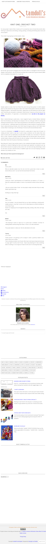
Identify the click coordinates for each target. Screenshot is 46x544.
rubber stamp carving (17, 372)
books (3, 157)
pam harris (7, 176)
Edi (6, 165)
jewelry (18, 367)
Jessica (6, 218)
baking (11, 362)
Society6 (3, 294)
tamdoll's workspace (17, 541)
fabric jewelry (5, 364)
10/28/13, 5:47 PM (8, 178)
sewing (26, 372)
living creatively (32, 367)
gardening (16, 364)
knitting (8, 157)
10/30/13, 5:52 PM (8, 200)
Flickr (2, 295)
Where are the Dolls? (19, 426)
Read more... (33, 324)
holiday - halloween (36, 364)
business (26, 362)
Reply (44, 173)
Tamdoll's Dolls (36, 1)
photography (17, 370)
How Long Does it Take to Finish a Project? (25, 399)
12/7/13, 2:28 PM (8, 235)
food (11, 364)
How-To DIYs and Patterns (8, 1)
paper (10, 370)
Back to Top (42, 541)
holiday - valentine (6, 367)
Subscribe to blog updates (23, 1)
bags (7, 362)
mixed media (4, 370)
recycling (32, 370)
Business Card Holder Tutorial (22, 381)
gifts (22, 364)
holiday (27, 364)
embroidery (39, 362)
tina (6, 198)
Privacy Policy (23, 536)
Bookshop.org (4, 292)
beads (16, 362)
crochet (32, 362)
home (13, 367)
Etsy (2, 288)
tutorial (32, 372)
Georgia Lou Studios (33, 541)
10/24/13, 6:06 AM (8, 166)
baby (3, 362)
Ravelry (3, 290)
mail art (40, 367)
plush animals (25, 370)
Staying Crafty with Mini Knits (22, 412)
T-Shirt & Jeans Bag (19, 389)
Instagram (4, 287)
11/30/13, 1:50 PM (8, 220)
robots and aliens (6, 372)
